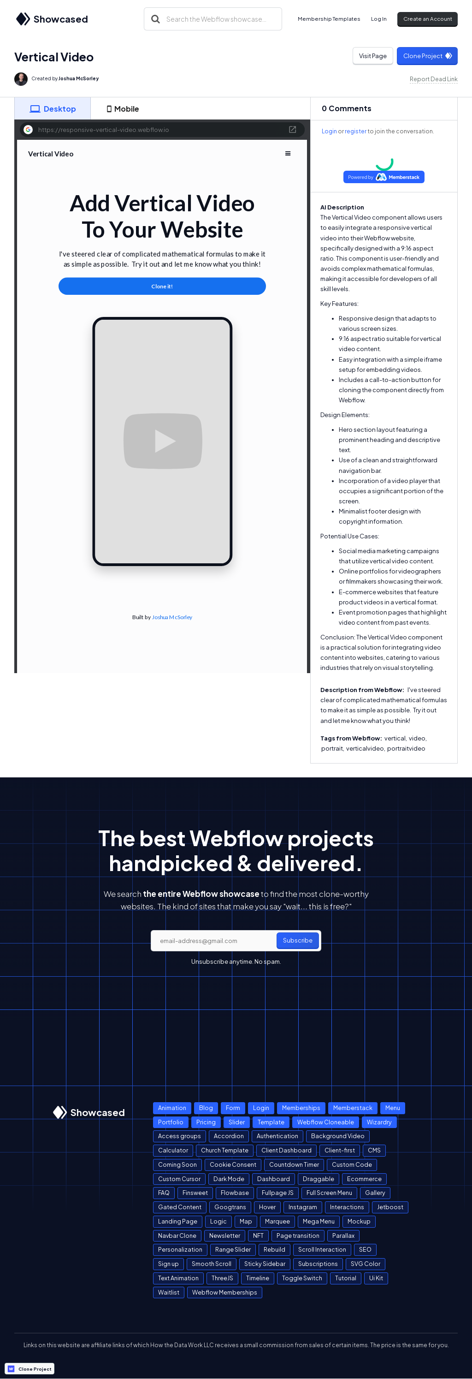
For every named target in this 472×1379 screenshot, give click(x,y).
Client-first (339, 1150)
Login (329, 131)
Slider (237, 1122)
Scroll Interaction (322, 1249)
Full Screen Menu (329, 1192)
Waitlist (168, 1292)
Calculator (173, 1150)
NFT (258, 1235)
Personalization (180, 1249)
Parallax (343, 1235)
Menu (392, 1107)
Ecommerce (364, 1178)
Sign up (168, 1263)
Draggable (318, 1178)
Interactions (347, 1207)
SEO (365, 1249)
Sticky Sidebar (264, 1263)
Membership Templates (329, 18)
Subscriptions (318, 1263)
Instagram (303, 1207)
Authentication (277, 1136)
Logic (218, 1221)
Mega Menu (319, 1221)
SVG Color (365, 1263)
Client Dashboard (286, 1150)
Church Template (224, 1150)
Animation (172, 1107)
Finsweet (195, 1192)
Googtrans (230, 1207)
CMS (374, 1150)
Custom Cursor (179, 1178)
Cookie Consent (233, 1164)
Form (233, 1107)
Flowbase (235, 1192)
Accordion (229, 1136)
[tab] (52, 108)
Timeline (257, 1278)
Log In (379, 18)
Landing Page (177, 1221)
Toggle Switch (302, 1278)
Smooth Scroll (211, 1263)
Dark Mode (228, 1178)
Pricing (206, 1122)
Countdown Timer (294, 1164)
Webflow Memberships (224, 1292)
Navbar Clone (177, 1235)
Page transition (298, 1235)
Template (271, 1122)
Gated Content (179, 1207)
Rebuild (274, 1249)
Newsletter (224, 1235)
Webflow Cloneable (325, 1122)
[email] (236, 940)
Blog (206, 1107)
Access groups (179, 1136)
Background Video (338, 1136)
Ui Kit (376, 1278)
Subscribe (298, 940)
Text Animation (178, 1278)
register (355, 131)
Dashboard (273, 1178)
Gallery (375, 1192)
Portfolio (170, 1122)
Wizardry (379, 1122)
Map (246, 1221)
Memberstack (352, 1107)
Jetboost (390, 1207)
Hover (267, 1207)
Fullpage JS (278, 1192)
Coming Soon (177, 1164)
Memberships (301, 1107)
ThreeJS (222, 1278)
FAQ (164, 1192)
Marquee (277, 1221)
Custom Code (352, 1164)
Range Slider (233, 1249)
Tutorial (345, 1278)
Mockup (359, 1221)
